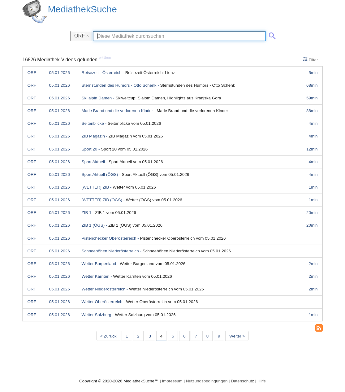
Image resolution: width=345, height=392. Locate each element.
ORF (81, 35)
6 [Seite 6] (184, 336)
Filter (310, 59)
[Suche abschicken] (271, 34)
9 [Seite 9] (219, 336)
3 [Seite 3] (150, 336)
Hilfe (261, 381)
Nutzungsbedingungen (207, 381)
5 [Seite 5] (173, 336)
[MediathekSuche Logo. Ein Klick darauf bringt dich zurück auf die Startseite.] (35, 12)
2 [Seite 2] (138, 336)
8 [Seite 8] (207, 336)
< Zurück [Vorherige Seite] (108, 336)
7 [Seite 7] (196, 336)
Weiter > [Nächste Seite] (237, 336)
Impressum (172, 381)
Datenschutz (242, 381)
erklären (105, 57)
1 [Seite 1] (127, 336)
